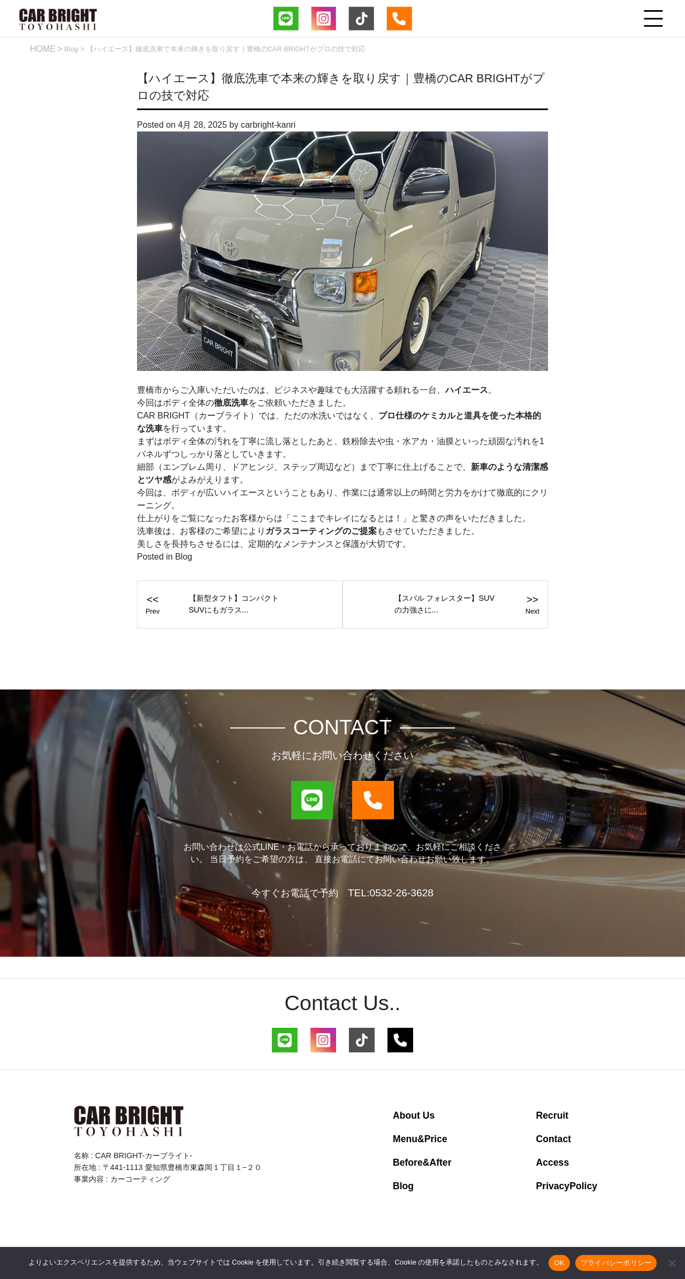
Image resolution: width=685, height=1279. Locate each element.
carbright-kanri (268, 126)
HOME (43, 48)
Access (552, 1165)
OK (559, 1263)
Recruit (552, 1118)
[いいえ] (671, 1263)
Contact (554, 1141)
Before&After (422, 1165)
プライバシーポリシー (616, 1263)
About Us (414, 1118)
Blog (71, 49)
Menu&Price (420, 1141)
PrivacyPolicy (566, 1188)
